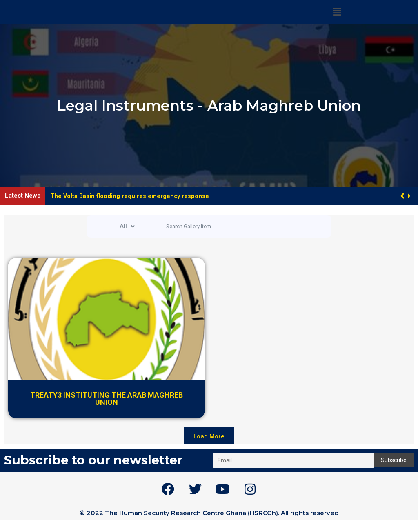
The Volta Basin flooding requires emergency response (130, 196)
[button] (408, 196)
